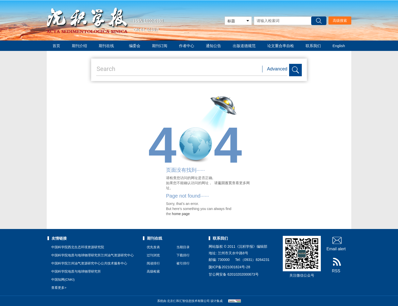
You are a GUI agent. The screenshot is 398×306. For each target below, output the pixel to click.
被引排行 (183, 263)
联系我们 (313, 46)
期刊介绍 (79, 46)
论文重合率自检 (280, 46)
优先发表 (153, 247)
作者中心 (186, 46)
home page (181, 214)
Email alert (336, 243)
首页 (56, 46)
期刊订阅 (159, 46)
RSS (336, 265)
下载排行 (183, 255)
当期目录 (183, 247)
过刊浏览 (153, 255)
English (339, 46)
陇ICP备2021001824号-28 (229, 267)
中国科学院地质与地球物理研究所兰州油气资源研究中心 (92, 255)
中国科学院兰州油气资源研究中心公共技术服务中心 (89, 263)
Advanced (277, 68)
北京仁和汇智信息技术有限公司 (188, 301)
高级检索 (153, 271)
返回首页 (225, 183)
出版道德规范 (244, 46)
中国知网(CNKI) (63, 279)
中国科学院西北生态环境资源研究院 (77, 247)
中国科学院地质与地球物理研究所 (76, 271)
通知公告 (213, 46)
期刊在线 (108, 46)
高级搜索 (340, 20)
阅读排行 (153, 263)
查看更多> (59, 288)
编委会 (134, 46)
